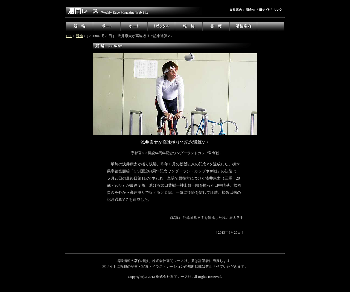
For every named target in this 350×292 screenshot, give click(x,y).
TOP (69, 36)
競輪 (79, 36)
